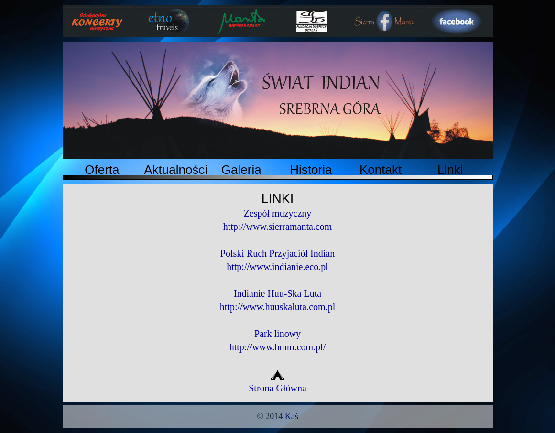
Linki (450, 169)
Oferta (102, 169)
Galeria (241, 169)
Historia (311, 169)
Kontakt (380, 169)
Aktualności (175, 169)
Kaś (291, 416)
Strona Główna (277, 383)
